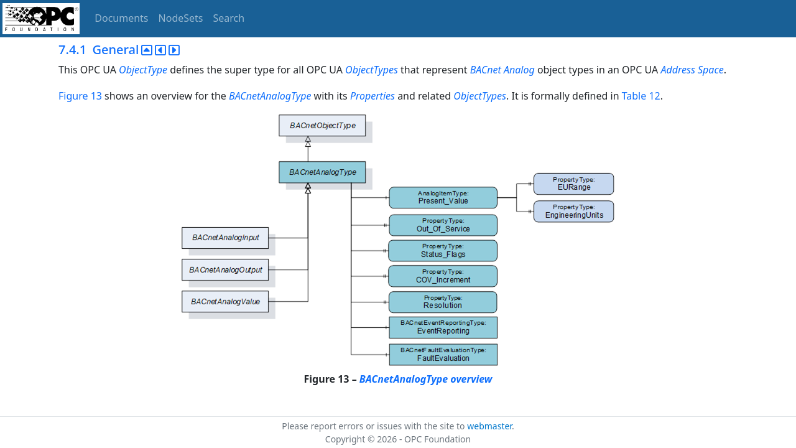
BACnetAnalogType (270, 96)
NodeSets (181, 18)
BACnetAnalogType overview (426, 379)
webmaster (489, 426)
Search (229, 18)
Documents (121, 18)
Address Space (691, 70)
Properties (372, 96)
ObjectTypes (371, 70)
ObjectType (143, 70)
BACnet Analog (503, 70)
